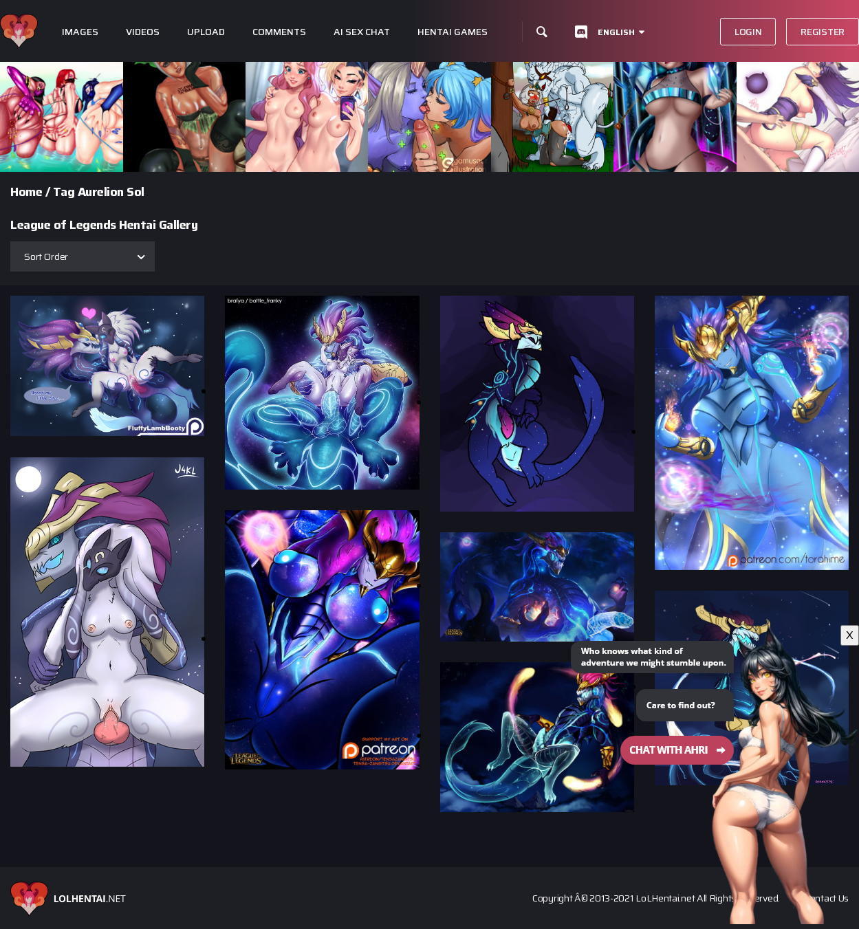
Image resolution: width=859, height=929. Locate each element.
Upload (206, 32)
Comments (279, 32)
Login (748, 31)
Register (823, 31)
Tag (64, 191)
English (616, 32)
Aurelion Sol (111, 191)
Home (26, 191)
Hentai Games (452, 32)
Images (80, 32)
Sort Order (46, 256)
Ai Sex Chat (362, 32)
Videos (143, 32)
